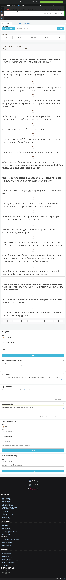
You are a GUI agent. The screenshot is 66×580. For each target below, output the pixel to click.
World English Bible (6, 516)
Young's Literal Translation (8, 514)
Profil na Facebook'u (6, 572)
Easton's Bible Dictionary (7, 542)
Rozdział (3, 344)
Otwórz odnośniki (17, 23)
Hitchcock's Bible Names (7, 543)
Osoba (3, 439)
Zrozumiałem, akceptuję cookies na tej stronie (51, 2)
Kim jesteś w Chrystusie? (7, 553)
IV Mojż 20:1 (26, 390)
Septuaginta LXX (5, 517)
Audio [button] (29, 5)
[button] (33, 337)
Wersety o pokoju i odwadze (8, 562)
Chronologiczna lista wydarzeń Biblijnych (11, 560)
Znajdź (33, 450)
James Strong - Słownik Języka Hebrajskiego (11, 539)
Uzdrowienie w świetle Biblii (7, 555)
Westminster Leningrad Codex (9, 518)
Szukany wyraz (5, 443)
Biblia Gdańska (5, 524)
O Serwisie (4, 573)
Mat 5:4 (62, 408)
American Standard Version (8, 508)
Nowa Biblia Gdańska (7, 504)
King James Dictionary (6, 545)
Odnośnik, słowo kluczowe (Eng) (9, 464)
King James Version (6, 513)
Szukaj (33, 471)
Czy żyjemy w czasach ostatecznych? (10, 557)
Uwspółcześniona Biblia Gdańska (9, 507)
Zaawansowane (27, 23)
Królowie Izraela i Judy (7, 563)
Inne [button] (49, 5)
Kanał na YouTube (6, 570)
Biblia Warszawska (6, 501)
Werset (3, 349)
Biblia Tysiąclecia (5, 527)
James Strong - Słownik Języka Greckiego (11, 540)
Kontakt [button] (55, 5)
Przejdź (33, 355)
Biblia (23, 5)
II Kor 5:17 (60, 380)
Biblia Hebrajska (5, 525)
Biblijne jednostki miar (7, 556)
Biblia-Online (13, 6)
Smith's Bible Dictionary (7, 546)
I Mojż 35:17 (60, 368)
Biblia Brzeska (5, 497)
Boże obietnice (5, 565)
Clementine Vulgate (6, 510)
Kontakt (3, 575)
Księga (3, 340)
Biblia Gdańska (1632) (7, 498)
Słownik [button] (35, 5)
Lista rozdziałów (59, 41)
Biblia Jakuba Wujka (6, 502)
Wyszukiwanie (6, 23)
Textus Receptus (5, 511)
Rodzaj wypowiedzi (6, 434)
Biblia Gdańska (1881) (7, 499)
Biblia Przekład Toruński (7, 505)
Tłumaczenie (5, 26)
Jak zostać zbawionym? (7, 552)
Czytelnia (42, 5)
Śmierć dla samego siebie (7, 559)
